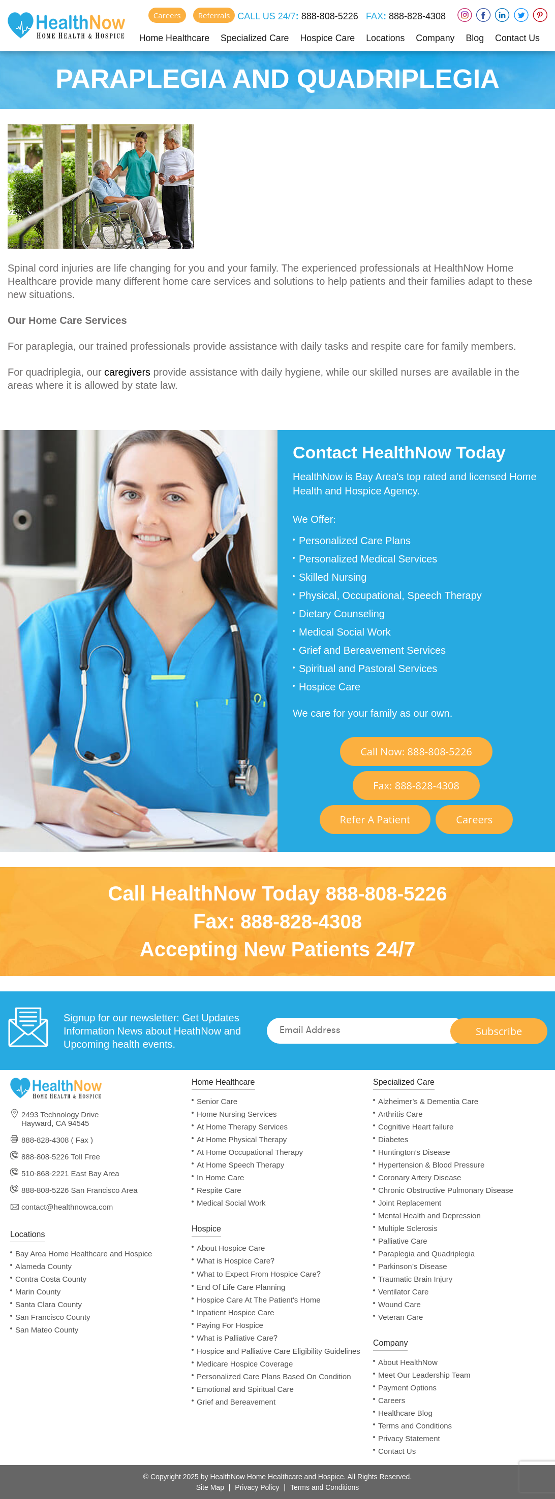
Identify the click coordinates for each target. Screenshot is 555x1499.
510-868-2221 (45, 1173)
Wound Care (399, 1304)
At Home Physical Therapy (242, 1139)
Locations (385, 37)
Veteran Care (400, 1317)
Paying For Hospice (230, 1325)
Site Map (210, 1487)
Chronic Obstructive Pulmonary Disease (445, 1190)
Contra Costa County (50, 1279)
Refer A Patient (375, 819)
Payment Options (407, 1387)
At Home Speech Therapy (240, 1164)
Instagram (464, 15)
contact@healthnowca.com (67, 1207)
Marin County (37, 1291)
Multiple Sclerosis (408, 1228)
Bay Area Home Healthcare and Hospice (83, 1253)
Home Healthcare (173, 37)
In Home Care (220, 1177)
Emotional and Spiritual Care (245, 1389)
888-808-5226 (328, 16)
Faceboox (483, 15)
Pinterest (540, 15)
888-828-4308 (416, 16)
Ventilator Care (403, 1291)
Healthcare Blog (405, 1413)
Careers (167, 15)
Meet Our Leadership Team (424, 1375)
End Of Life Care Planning (241, 1287)
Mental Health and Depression (429, 1215)
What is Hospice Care (235, 1260)
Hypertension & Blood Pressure (431, 1164)
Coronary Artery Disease (419, 1177)
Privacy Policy (257, 1487)
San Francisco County (52, 1317)
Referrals (214, 15)
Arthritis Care (400, 1114)
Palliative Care (402, 1241)
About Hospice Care (231, 1248)
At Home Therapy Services (242, 1126)
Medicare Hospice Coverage (245, 1363)
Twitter (521, 15)
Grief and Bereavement (236, 1401)
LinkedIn (502, 15)
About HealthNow (408, 1362)
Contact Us (517, 37)
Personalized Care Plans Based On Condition (274, 1376)
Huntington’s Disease (414, 1152)
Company (435, 37)
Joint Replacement (409, 1202)
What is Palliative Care (237, 1338)
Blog (475, 37)
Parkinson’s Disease (412, 1266)
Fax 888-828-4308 (416, 785)
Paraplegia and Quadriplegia (426, 1253)
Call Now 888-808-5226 (416, 751)
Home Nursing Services (237, 1114)
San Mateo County (46, 1329)
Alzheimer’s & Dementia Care (428, 1101)
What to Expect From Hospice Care (259, 1274)
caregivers (127, 372)
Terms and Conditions (415, 1425)
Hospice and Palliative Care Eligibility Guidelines (278, 1351)
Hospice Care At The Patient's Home (259, 1299)
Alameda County (43, 1266)
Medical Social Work (231, 1202)
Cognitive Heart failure (415, 1126)
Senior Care (217, 1101)
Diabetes (393, 1139)
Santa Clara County (48, 1304)
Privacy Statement (409, 1438)
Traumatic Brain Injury (415, 1279)
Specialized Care (254, 37)
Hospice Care (327, 37)
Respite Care (219, 1190)
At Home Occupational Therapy (250, 1152)
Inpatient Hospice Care (235, 1312)
